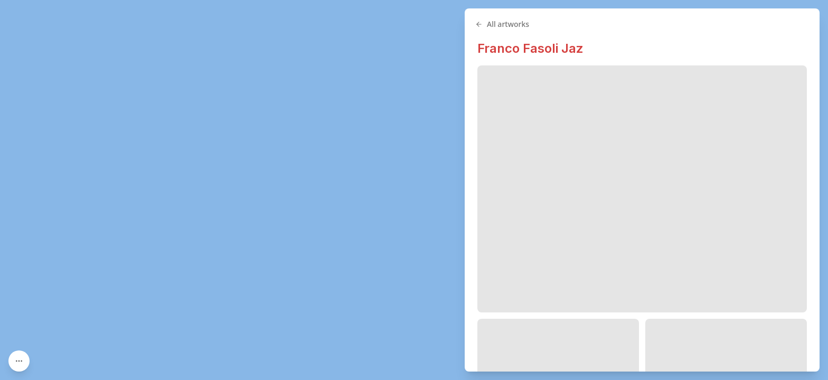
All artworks (502, 24)
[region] (414, 190)
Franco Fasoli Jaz (530, 48)
